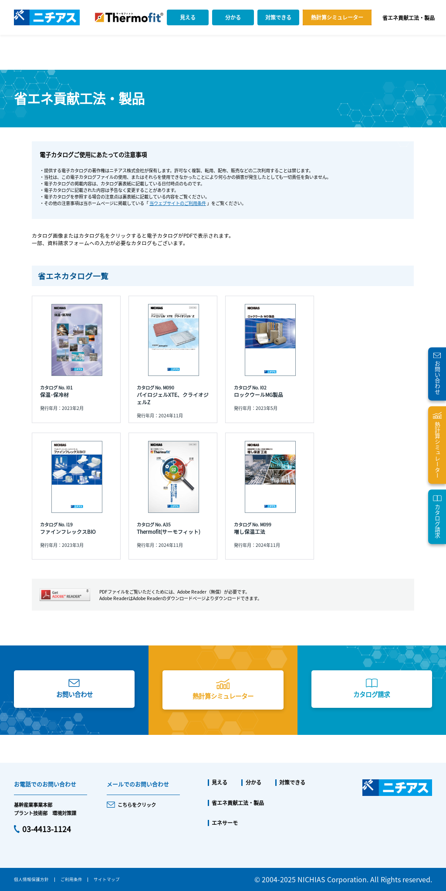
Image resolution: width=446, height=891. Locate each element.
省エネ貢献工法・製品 (408, 17)
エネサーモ (225, 823)
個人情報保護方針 (31, 879)
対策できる (278, 17)
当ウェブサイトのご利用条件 (177, 203)
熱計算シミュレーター (337, 17)
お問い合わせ (74, 694)
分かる (233, 17)
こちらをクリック (137, 804)
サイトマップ (107, 879)
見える (188, 17)
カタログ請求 (371, 694)
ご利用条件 (71, 879)
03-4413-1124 (46, 828)
